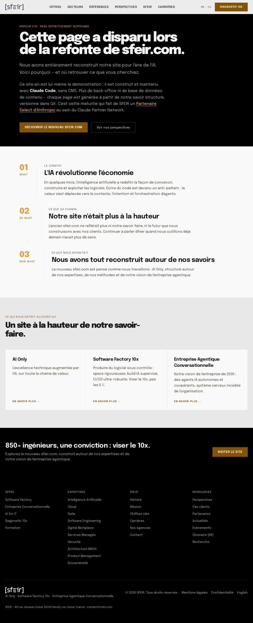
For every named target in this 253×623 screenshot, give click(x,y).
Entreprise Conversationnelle (27, 506)
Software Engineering (84, 520)
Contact (136, 535)
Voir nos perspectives (113, 127)
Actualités (200, 520)
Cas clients (200, 506)
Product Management (84, 556)
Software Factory (18, 499)
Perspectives (126, 7)
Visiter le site (230, 452)
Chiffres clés (139, 513)
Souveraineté (78, 563)
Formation (12, 527)
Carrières (166, 7)
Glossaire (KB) (203, 535)
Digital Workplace (81, 527)
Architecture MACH (82, 549)
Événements (201, 527)
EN (209, 7)
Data (71, 513)
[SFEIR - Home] (14, 7)
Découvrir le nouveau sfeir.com (53, 127)
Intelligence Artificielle (85, 499)
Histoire (136, 499)
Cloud (72, 506)
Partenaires (201, 513)
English (242, 592)
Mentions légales (195, 592)
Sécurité (74, 542)
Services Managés (82, 535)
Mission (135, 506)
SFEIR (147, 7)
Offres (55, 7)
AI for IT (11, 513)
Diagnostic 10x (231, 7)
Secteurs (75, 7)
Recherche (200, 542)
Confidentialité (222, 592)
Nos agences (140, 527)
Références (99, 7)
